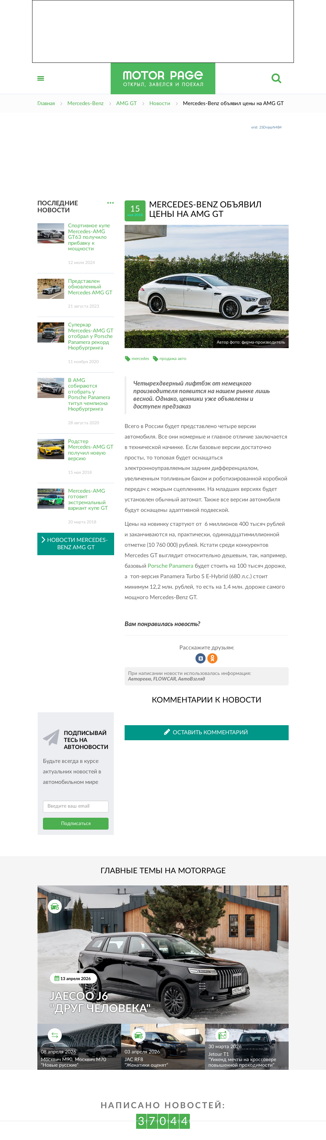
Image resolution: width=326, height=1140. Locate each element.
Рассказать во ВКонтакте (200, 658)
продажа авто (173, 358)
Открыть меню (40, 86)
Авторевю (139, 679)
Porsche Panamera (170, 566)
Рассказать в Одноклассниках (212, 658)
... (110, 203)
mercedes (140, 358)
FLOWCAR (164, 679)
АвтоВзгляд (191, 679)
